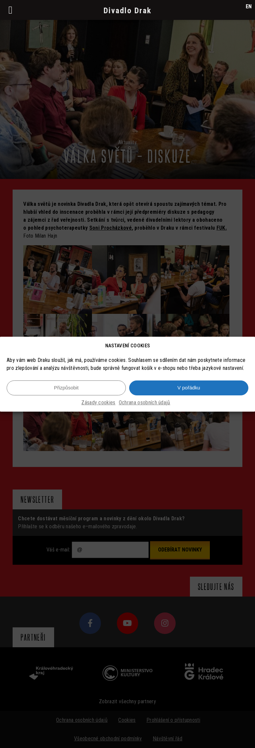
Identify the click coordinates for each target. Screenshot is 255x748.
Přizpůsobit (66, 387)
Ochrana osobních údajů (144, 402)
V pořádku (188, 387)
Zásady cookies (98, 402)
